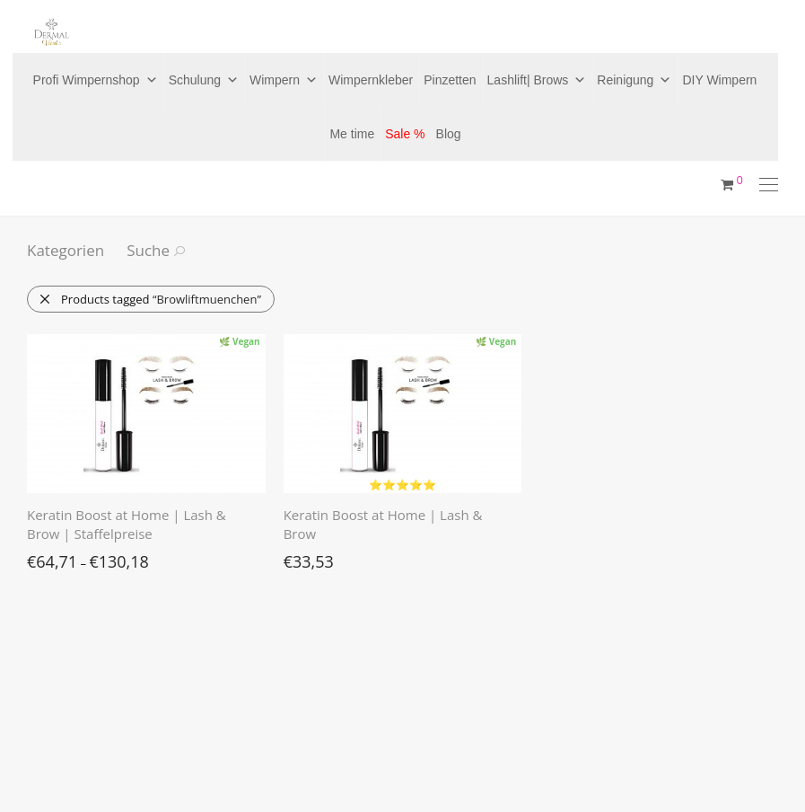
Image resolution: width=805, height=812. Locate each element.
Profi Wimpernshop (95, 80)
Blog (448, 134)
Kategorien (65, 250)
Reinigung (634, 80)
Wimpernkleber (370, 80)
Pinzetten (450, 80)
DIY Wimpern (719, 80)
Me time (351, 134)
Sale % (404, 134)
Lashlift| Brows (537, 80)
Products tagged (150, 299)
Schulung (204, 80)
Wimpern (283, 80)
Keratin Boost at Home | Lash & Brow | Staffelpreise (126, 524)
